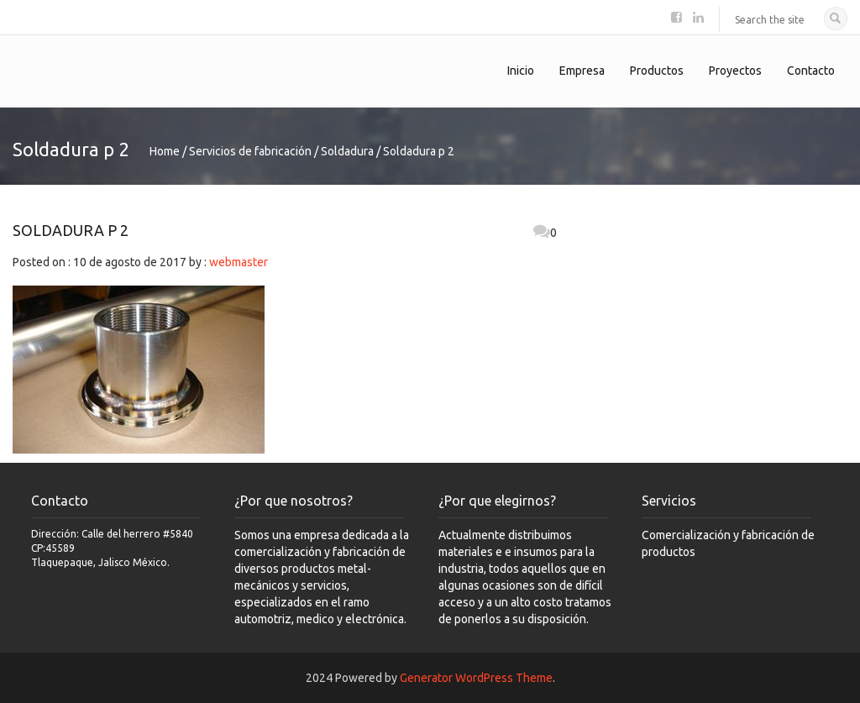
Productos (657, 70)
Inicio (520, 70)
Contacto (811, 70)
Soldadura (347, 151)
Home (164, 151)
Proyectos (735, 70)
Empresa (582, 70)
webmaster (238, 262)
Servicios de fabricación (250, 151)
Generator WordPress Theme (476, 678)
